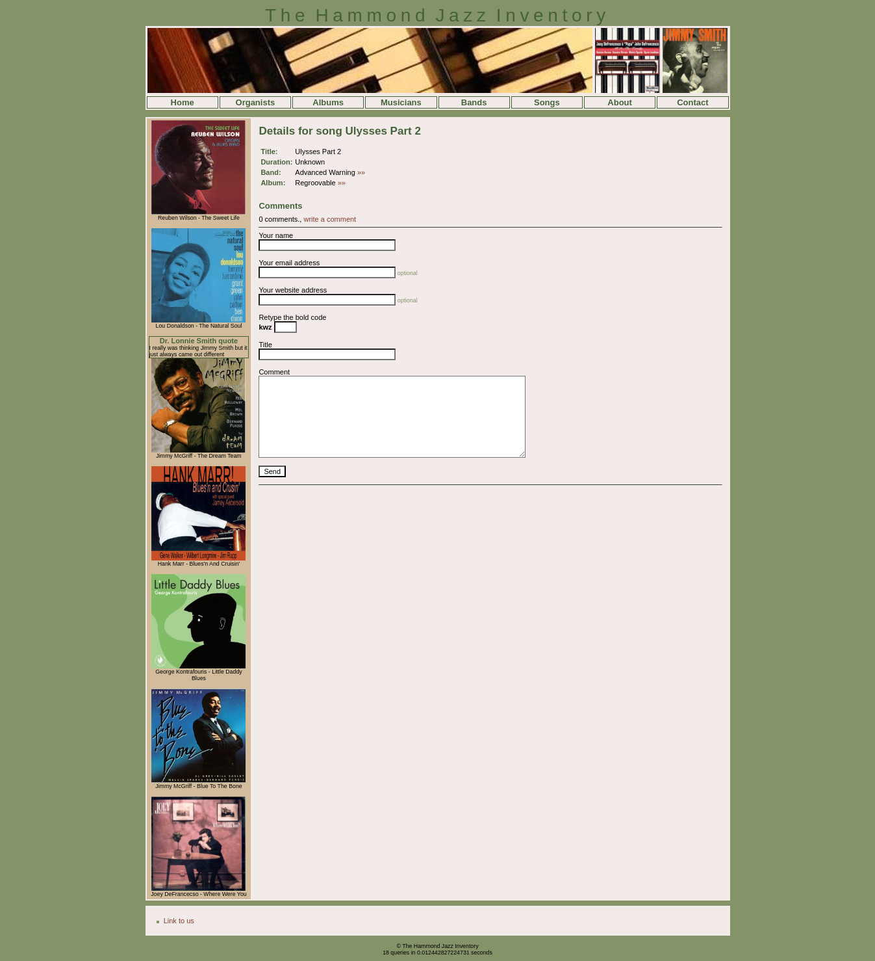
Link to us (179, 921)
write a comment (329, 219)
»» (361, 172)
